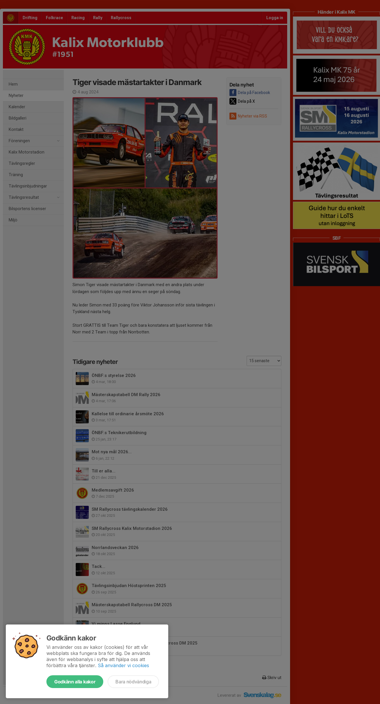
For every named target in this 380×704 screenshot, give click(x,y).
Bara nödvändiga (133, 682)
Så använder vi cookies (123, 665)
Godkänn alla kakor (74, 682)
